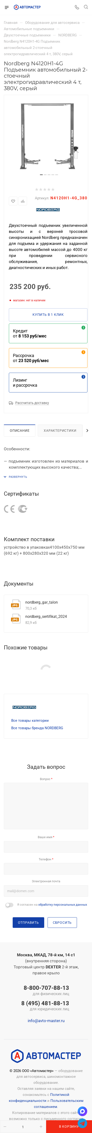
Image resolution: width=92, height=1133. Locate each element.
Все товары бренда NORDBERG (37, 728)
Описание (19, 430)
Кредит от (29, 333)
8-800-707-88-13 (45, 991)
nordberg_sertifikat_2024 (46, 616)
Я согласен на (52, 904)
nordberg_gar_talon (41, 602)
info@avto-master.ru (46, 1020)
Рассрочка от (31, 358)
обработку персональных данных (62, 904)
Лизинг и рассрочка (25, 383)
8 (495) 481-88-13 (45, 1006)
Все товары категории (30, 720)
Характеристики (60, 430)
